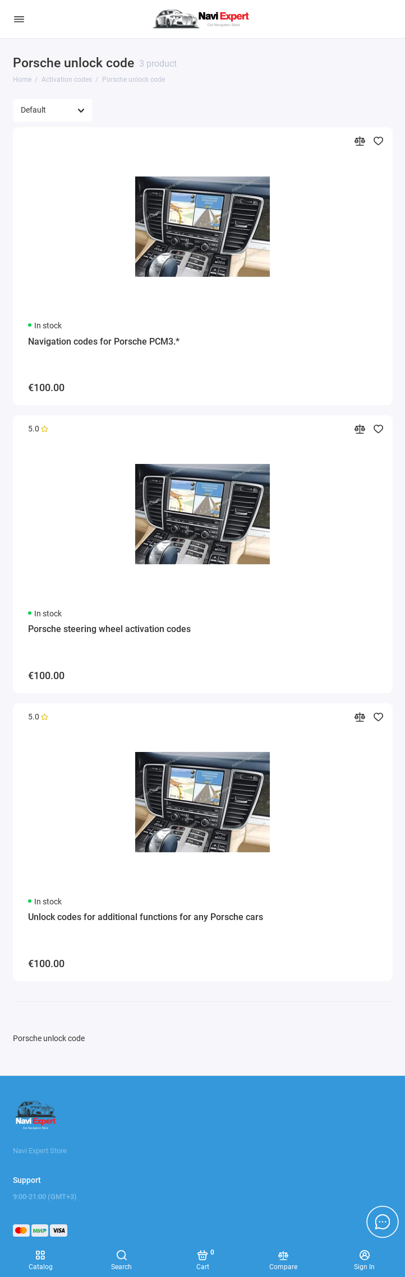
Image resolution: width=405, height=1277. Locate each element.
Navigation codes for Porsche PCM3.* (104, 341)
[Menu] (19, 19)
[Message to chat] (382, 1221)
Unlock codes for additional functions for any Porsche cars (145, 917)
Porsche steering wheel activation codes (109, 629)
